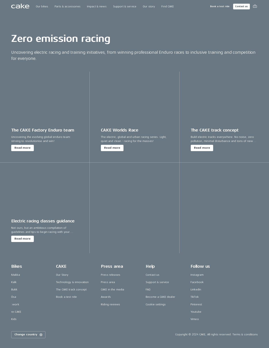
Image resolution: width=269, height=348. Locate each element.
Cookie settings (156, 304)
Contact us (241, 6)
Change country (28, 335)
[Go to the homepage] (20, 6)
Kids (14, 319)
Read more (22, 147)
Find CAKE (167, 6)
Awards (106, 296)
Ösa (13, 296)
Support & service (124, 6)
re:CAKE (16, 311)
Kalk (14, 282)
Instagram (197, 274)
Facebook (197, 282)
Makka (15, 274)
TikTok (195, 296)
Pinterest (196, 304)
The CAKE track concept (71, 289)
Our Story (62, 274)
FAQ (148, 289)
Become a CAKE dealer (160, 296)
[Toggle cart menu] (254, 6)
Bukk (14, 289)
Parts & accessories (67, 6)
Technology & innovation (72, 282)
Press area (108, 282)
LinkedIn (196, 289)
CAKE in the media (112, 289)
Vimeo (195, 319)
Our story (149, 6)
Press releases (110, 274)
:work (15, 304)
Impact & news (97, 6)
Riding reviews (110, 304)
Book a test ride (219, 6)
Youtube (196, 311)
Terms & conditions (245, 334)
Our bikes (42, 6)
